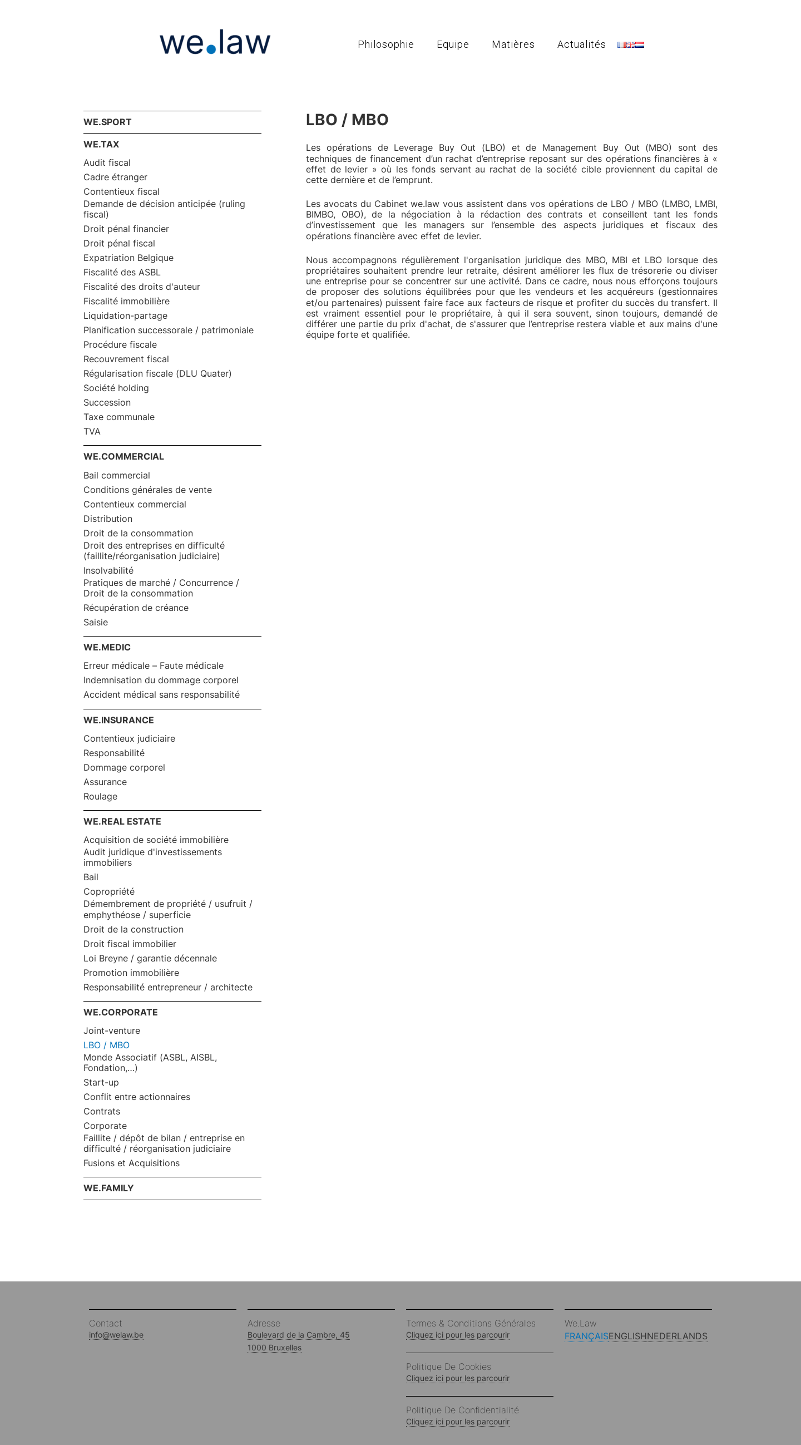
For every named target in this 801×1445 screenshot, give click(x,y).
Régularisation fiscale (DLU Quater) (157, 373)
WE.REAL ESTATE (122, 821)
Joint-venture (111, 1030)
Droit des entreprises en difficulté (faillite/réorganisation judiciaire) (154, 550)
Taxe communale (119, 417)
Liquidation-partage (125, 315)
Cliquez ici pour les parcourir (458, 1334)
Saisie (95, 622)
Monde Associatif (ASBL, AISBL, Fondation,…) (150, 1062)
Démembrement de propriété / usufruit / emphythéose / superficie (168, 909)
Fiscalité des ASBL (122, 272)
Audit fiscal (107, 162)
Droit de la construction (133, 929)
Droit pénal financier (126, 229)
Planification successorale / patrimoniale (168, 330)
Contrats (101, 1111)
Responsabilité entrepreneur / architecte (168, 987)
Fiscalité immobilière (126, 301)
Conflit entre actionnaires (136, 1097)
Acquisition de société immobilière (156, 840)
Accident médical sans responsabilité (161, 694)
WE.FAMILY (108, 1188)
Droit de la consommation (138, 533)
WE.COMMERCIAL (123, 456)
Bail (90, 877)
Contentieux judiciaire (129, 738)
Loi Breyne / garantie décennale (150, 958)
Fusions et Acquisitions (131, 1163)
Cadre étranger (115, 177)
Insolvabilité (108, 570)
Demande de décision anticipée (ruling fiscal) (164, 209)
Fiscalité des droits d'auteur (141, 287)
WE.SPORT (107, 121)
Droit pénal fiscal (119, 243)
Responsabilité (114, 753)
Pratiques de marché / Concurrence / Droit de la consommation (161, 588)
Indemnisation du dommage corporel (161, 680)
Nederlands (677, 1336)
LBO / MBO (106, 1045)
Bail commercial (116, 475)
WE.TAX (101, 144)
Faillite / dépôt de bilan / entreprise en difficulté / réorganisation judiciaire (164, 1143)
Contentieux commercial (134, 504)
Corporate (105, 1126)
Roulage (100, 796)
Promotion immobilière (131, 973)
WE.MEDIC (107, 647)
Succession (107, 402)
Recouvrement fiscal (126, 359)
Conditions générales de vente (147, 490)
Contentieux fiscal (121, 191)
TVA (92, 431)
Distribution (107, 519)
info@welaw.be (116, 1334)
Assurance (105, 782)
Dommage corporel (124, 767)
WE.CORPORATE (120, 1012)
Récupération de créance (136, 608)
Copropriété (109, 891)
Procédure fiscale (120, 344)
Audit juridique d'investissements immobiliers (152, 857)
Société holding (116, 388)
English (628, 1336)
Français (587, 1336)
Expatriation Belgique (128, 258)
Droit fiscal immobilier (129, 944)
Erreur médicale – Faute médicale (153, 665)
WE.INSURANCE (118, 720)
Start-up (101, 1082)
